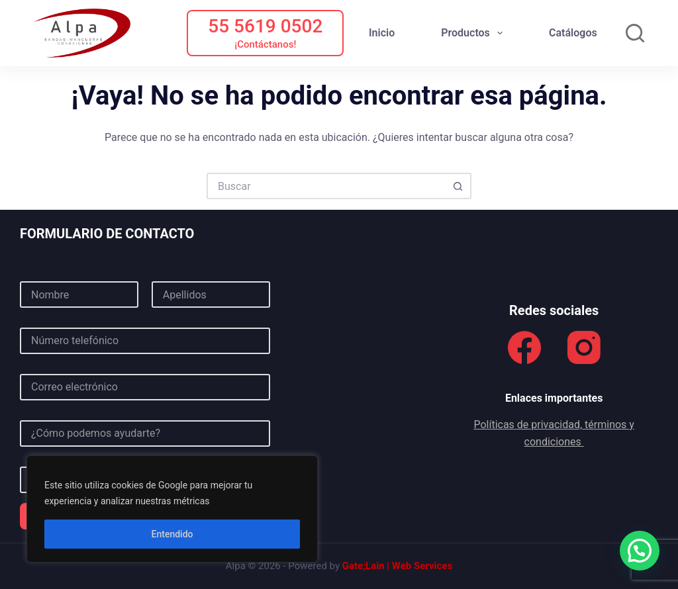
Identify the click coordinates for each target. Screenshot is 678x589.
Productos (474, 33)
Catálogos (573, 32)
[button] (639, 550)
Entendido (172, 534)
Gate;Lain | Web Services (397, 566)
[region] (172, 509)
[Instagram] (584, 347)
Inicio (382, 32)
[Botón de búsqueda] (458, 186)
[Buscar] (635, 33)
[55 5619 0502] (265, 33)
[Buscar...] (326, 186)
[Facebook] (524, 347)
